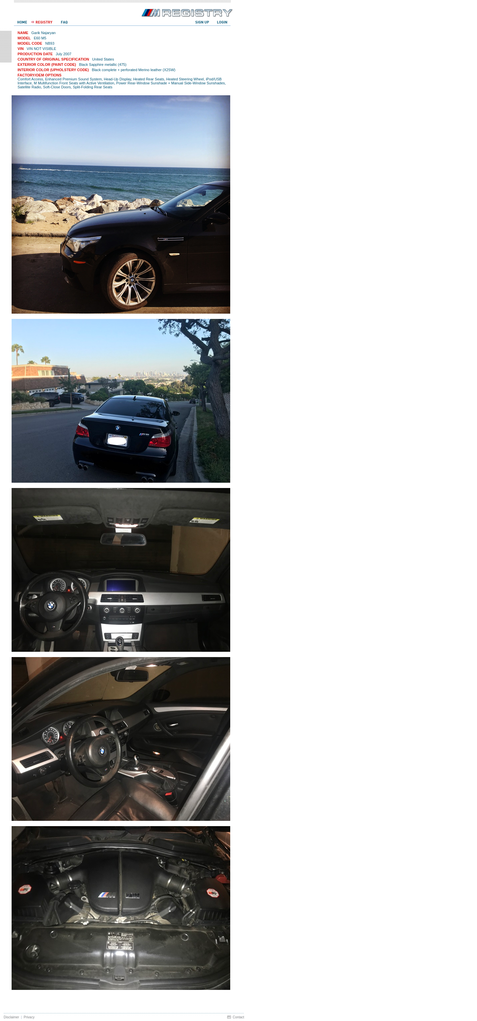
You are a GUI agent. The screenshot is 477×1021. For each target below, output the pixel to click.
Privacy (29, 1017)
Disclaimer (11, 1017)
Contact (238, 1017)
